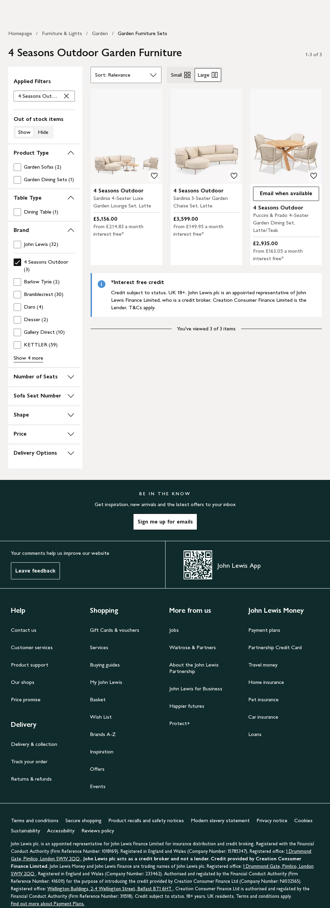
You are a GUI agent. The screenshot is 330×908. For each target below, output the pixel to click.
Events (98, 786)
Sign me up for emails (165, 521)
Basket (98, 699)
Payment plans (264, 630)
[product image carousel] (126, 136)
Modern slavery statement (220, 820)
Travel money (263, 664)
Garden (100, 33)
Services (99, 647)
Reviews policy (97, 830)
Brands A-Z (103, 734)
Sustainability (25, 830)
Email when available (282, 195)
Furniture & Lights (62, 33)
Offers (97, 769)
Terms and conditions (35, 820)
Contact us (23, 630)
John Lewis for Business (195, 688)
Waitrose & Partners (192, 647)
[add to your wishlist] (154, 175)
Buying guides (105, 664)
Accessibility (61, 830)
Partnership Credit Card (275, 647)
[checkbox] (44, 167)
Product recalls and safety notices (146, 820)
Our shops (22, 682)
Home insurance (266, 682)
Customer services (32, 647)
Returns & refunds (31, 779)
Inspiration (101, 751)
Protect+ (179, 723)
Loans (255, 734)
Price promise (26, 699)
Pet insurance (263, 699)
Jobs (174, 630)
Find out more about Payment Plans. (47, 904)
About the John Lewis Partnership (194, 667)
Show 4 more (28, 358)
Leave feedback (35, 570)
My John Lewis (106, 682)
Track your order (29, 761)
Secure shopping (83, 820)
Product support (29, 664)
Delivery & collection (34, 744)
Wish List (101, 717)
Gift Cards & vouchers (114, 630)
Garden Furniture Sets (142, 33)
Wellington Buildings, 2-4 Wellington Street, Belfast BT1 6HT (110, 889)
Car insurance (263, 717)
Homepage (20, 33)
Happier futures (186, 706)
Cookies (303, 820)
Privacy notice (271, 820)
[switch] (44, 127)
